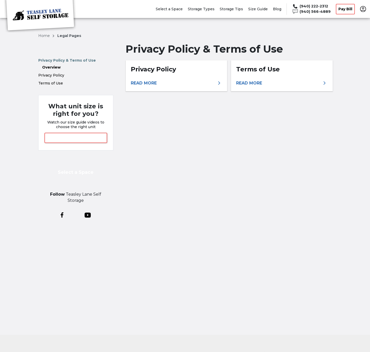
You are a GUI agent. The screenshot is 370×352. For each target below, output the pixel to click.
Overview (51, 67)
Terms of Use (50, 83)
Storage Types (201, 9)
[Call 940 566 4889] (311, 11)
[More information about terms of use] (282, 83)
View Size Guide (76, 137)
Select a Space (169, 9)
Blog (277, 9)
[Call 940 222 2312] (311, 6)
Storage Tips (231, 9)
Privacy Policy (51, 75)
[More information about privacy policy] (176, 83)
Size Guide (258, 9)
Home (44, 35)
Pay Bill (345, 9)
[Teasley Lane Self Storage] (40, 16)
